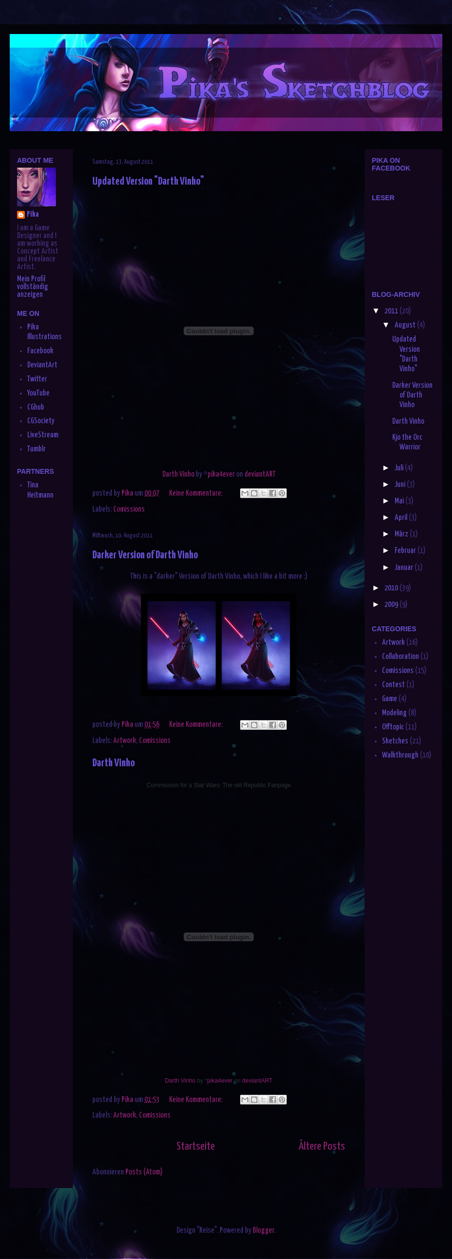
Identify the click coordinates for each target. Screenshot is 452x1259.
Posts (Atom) (144, 1172)
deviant (254, 474)
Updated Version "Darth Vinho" (148, 181)
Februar (406, 550)
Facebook (40, 351)
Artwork (124, 740)
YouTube (38, 393)
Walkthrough (400, 755)
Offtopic (393, 727)
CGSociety (40, 421)
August (406, 325)
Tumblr (36, 449)
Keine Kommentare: (196, 493)
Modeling (394, 713)
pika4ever (221, 474)
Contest (393, 685)
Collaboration (400, 656)
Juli (400, 468)
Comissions (129, 509)
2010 (392, 588)
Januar (405, 567)
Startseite (195, 1146)
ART (270, 474)
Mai (400, 501)
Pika (33, 214)
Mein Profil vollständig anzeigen (32, 287)
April (402, 517)
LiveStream (42, 435)
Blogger (263, 1230)
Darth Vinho (178, 474)
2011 (392, 311)
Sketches (395, 741)
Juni (401, 484)
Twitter (37, 379)
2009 (392, 604)
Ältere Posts (321, 1146)
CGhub (35, 407)
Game (389, 699)
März (402, 534)
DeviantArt (42, 365)
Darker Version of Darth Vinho (145, 555)
